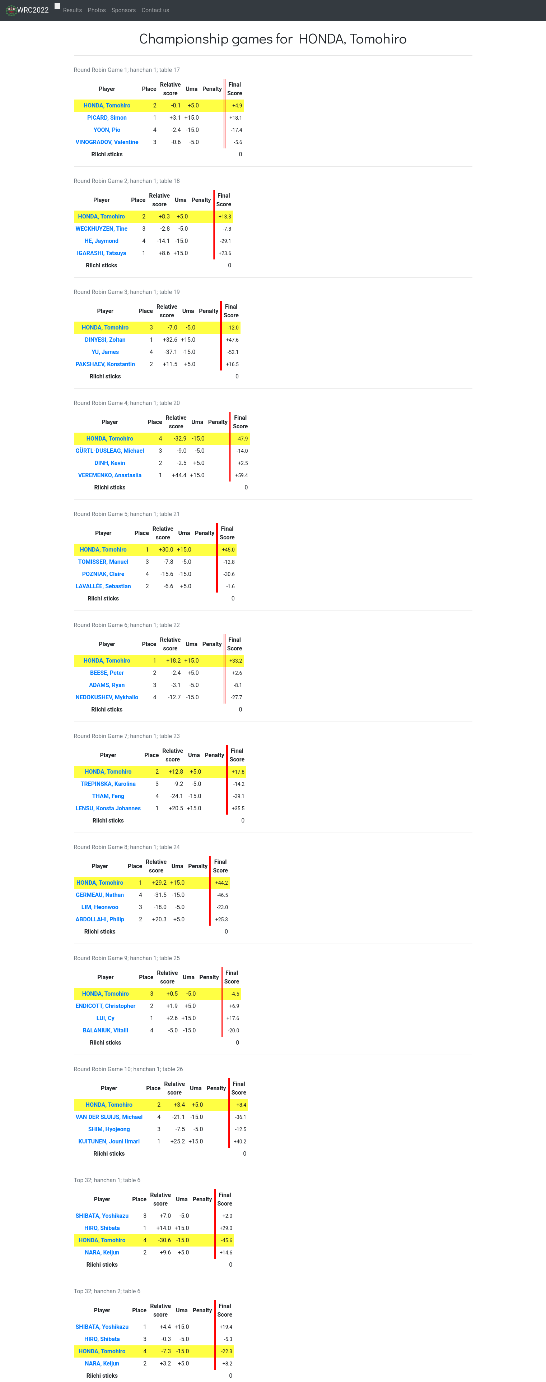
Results (72, 10)
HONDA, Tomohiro (107, 105)
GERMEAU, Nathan (100, 895)
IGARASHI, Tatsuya (101, 253)
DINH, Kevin (109, 463)
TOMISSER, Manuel (103, 561)
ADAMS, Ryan (107, 685)
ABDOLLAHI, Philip (100, 919)
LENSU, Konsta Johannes (108, 808)
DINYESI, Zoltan (105, 339)
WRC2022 (27, 10)
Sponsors (124, 10)
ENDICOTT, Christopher (106, 1006)
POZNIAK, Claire (103, 574)
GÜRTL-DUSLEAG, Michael (110, 450)
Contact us (155, 10)
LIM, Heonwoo (99, 907)
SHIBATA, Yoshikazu (102, 1215)
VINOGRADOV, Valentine (107, 142)
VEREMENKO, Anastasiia (109, 475)
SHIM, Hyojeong (109, 1129)
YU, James (105, 352)
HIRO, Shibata (102, 1228)
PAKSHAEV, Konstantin (105, 364)
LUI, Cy (106, 1018)
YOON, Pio (107, 129)
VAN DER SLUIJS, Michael (109, 1117)
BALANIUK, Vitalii (105, 1030)
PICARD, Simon (107, 117)
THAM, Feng (108, 796)
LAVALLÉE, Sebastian (103, 586)
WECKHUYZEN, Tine (102, 228)
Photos (97, 10)
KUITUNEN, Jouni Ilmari (109, 1141)
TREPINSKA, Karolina (108, 783)
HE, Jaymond (102, 241)
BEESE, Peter (107, 672)
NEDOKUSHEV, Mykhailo (107, 697)
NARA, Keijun (102, 1252)
